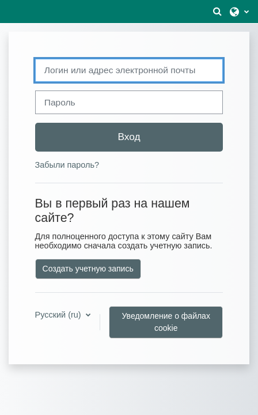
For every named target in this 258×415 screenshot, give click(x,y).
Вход (128, 136)
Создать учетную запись (88, 268)
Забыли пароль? (67, 164)
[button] (217, 11)
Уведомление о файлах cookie (166, 322)
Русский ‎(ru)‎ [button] (59, 314)
